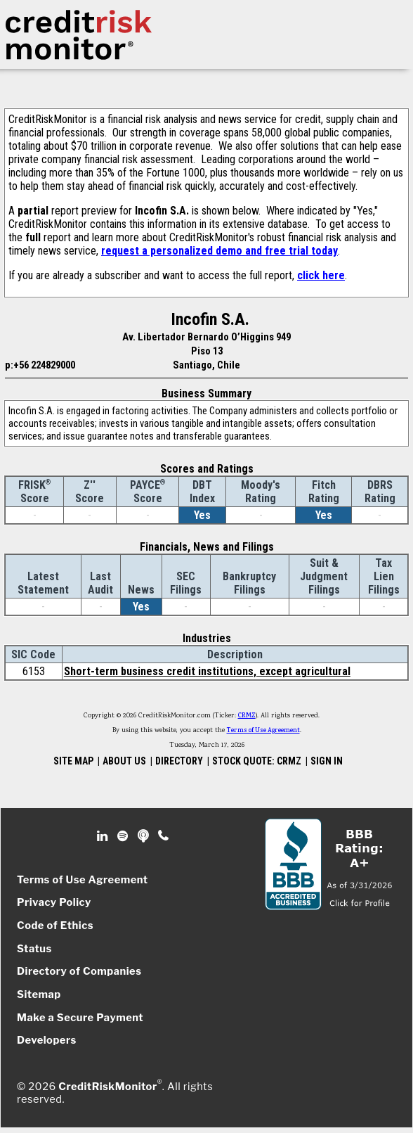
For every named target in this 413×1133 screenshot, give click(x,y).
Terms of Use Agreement (263, 731)
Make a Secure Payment (80, 1017)
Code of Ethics (55, 925)
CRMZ (247, 716)
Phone (164, 836)
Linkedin (104, 836)
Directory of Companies (79, 971)
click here (321, 275)
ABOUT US (124, 761)
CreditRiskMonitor (107, 1086)
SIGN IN (326, 761)
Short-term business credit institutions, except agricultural (207, 671)
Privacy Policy (54, 902)
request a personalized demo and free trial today (219, 250)
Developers (47, 1040)
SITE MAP (73, 761)
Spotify (124, 836)
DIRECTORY (179, 761)
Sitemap (39, 994)
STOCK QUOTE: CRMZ (256, 761)
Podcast (144, 836)
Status (34, 948)
